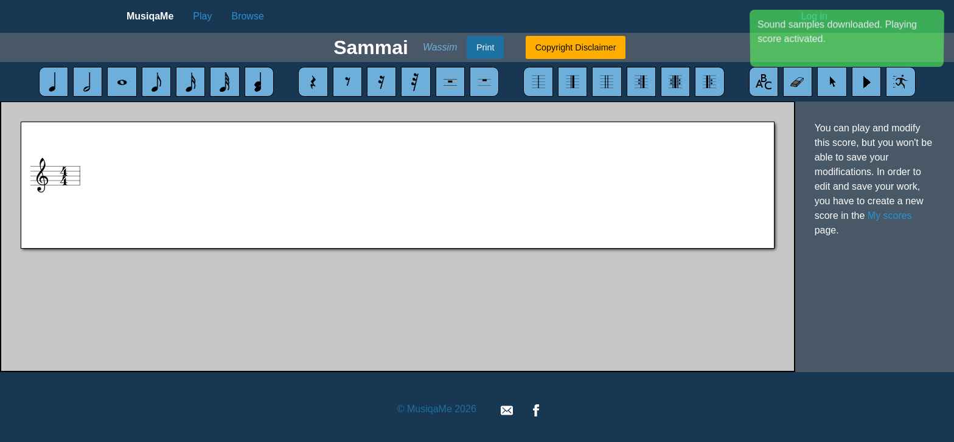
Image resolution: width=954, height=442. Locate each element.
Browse (247, 16)
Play (202, 16)
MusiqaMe (150, 16)
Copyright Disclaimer (575, 47)
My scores (890, 215)
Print (485, 47)
